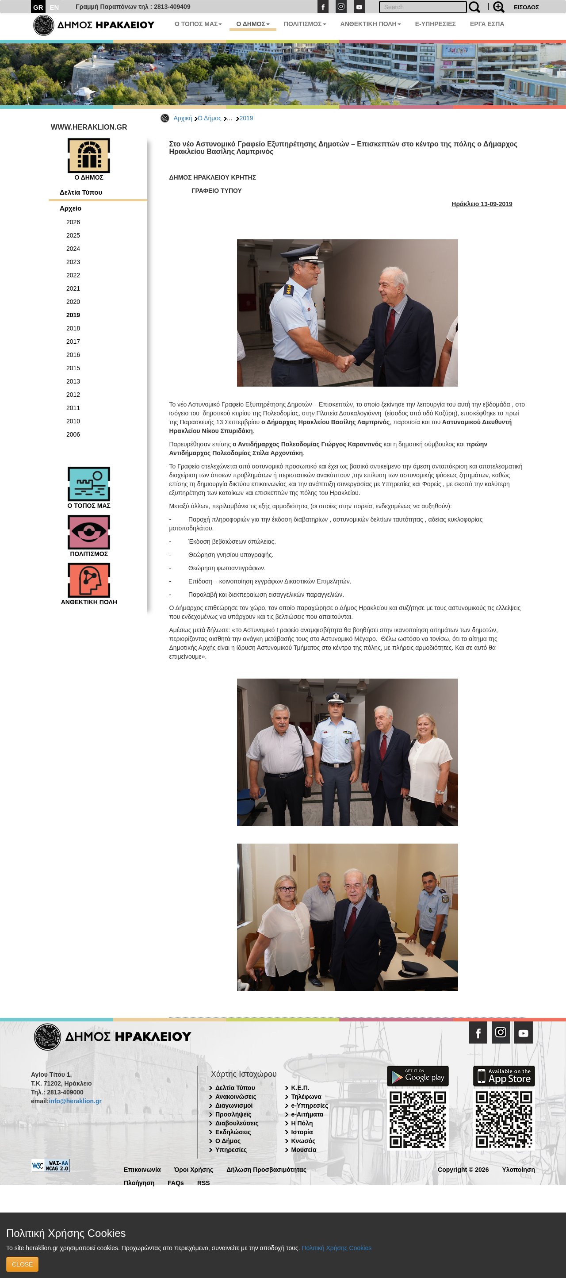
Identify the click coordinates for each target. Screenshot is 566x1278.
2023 (73, 261)
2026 (73, 222)
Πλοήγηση (139, 1182)
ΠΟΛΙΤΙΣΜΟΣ (305, 23)
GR (38, 7)
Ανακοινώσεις (235, 1096)
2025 (73, 235)
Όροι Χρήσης (194, 1169)
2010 (73, 421)
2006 (73, 434)
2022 (73, 275)
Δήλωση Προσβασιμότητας (266, 1169)
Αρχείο (70, 208)
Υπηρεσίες (231, 1149)
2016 (73, 354)
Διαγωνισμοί (233, 1105)
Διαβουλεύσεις (237, 1123)
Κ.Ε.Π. (300, 1087)
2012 (73, 394)
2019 (246, 118)
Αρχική (183, 118)
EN (54, 7)
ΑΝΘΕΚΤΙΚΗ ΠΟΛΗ (370, 23)
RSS (203, 1182)
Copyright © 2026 (463, 1169)
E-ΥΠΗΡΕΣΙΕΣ (435, 23)
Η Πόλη (302, 1123)
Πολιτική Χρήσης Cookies (336, 1247)
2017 (73, 341)
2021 (73, 288)
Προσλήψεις (233, 1114)
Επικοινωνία (142, 1169)
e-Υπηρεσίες (310, 1105)
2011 (73, 407)
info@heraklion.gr (75, 1101)
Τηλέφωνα (306, 1096)
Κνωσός (303, 1140)
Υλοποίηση (518, 1169)
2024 (73, 248)
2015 (73, 368)
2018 (73, 328)
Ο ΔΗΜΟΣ (252, 23)
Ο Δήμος (210, 118)
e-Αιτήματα (307, 1114)
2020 (73, 301)
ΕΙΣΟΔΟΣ (526, 7)
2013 (73, 381)
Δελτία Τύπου (81, 192)
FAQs (176, 1182)
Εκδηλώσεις (233, 1132)
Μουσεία (304, 1149)
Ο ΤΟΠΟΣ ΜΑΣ (198, 23)
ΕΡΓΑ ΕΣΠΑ (487, 23)
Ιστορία (302, 1132)
